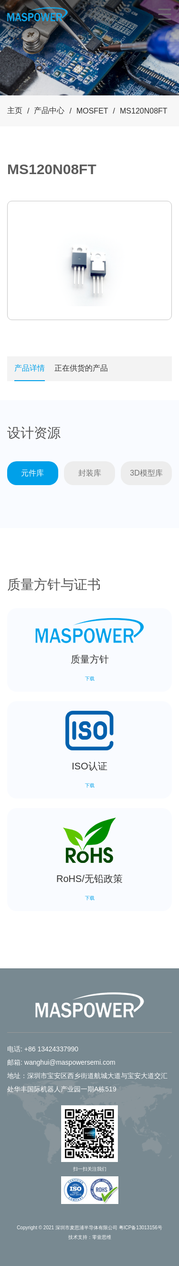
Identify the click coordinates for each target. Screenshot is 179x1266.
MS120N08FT (144, 111)
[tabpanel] (89, 260)
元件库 (32, 473)
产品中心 (49, 110)
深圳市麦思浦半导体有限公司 (86, 1227)
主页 (14, 110)
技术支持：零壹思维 (89, 1237)
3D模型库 (146, 473)
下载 (90, 678)
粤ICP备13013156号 (140, 1227)
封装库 (89, 473)
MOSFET (92, 111)
